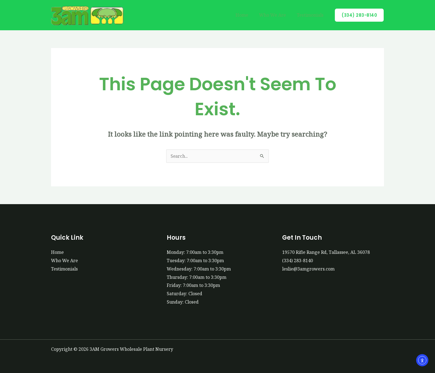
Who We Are (275, 15)
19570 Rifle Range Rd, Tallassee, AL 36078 (326, 252)
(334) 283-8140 (297, 260)
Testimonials (311, 15)
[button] (359, 15)
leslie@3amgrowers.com (308, 269)
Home (247, 15)
